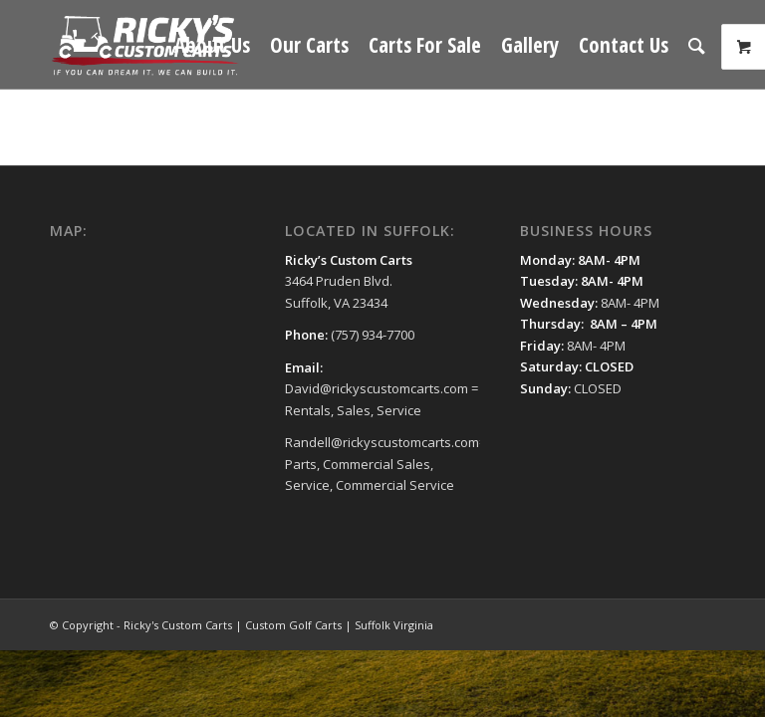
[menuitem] (212, 45)
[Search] (696, 45)
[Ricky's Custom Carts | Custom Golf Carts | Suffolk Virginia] (146, 45)
